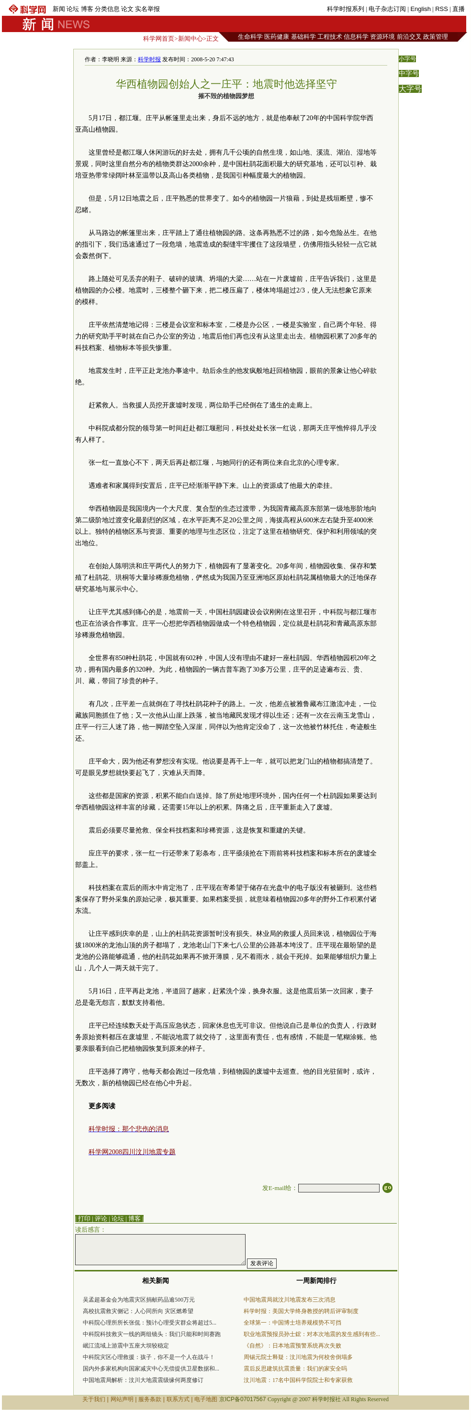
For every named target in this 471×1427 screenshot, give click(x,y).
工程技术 (329, 36)
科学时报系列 (345, 8)
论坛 (73, 8)
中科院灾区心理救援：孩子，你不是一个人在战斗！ (149, 1357)
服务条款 (149, 1399)
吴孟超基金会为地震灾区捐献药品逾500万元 (139, 1299)
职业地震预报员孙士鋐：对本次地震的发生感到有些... (312, 1334)
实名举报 (147, 8)
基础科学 (303, 36)
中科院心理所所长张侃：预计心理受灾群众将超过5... (149, 1322)
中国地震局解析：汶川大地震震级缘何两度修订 (143, 1380)
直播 (458, 8)
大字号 (410, 89)
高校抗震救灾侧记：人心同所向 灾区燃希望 (138, 1311)
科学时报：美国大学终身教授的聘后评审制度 (301, 1311)
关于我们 (93, 1399)
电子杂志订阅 (387, 8)
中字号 (409, 73)
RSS (441, 8)
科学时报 (149, 59)
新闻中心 (190, 38)
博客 (87, 8)
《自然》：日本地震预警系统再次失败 (292, 1345)
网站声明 (122, 1399)
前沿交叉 (409, 36)
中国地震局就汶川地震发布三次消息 (290, 1299)
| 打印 (82, 1218)
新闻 (59, 8)
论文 (127, 8)
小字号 (407, 59)
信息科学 (356, 36)
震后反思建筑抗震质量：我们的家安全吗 (295, 1368)
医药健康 (276, 36)
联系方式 (178, 1399)
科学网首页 (158, 38)
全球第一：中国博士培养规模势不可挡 (292, 1322)
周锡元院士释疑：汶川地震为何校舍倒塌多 (298, 1357)
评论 (101, 1218)
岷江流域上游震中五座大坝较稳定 (126, 1345)
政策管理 (435, 36)
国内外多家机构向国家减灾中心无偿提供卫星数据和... (151, 1368)
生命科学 (250, 36)
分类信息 (107, 8)
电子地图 (205, 1399)
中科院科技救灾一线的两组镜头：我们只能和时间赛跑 (152, 1334)
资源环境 (382, 36)
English (420, 8)
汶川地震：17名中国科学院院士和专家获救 (298, 1380)
